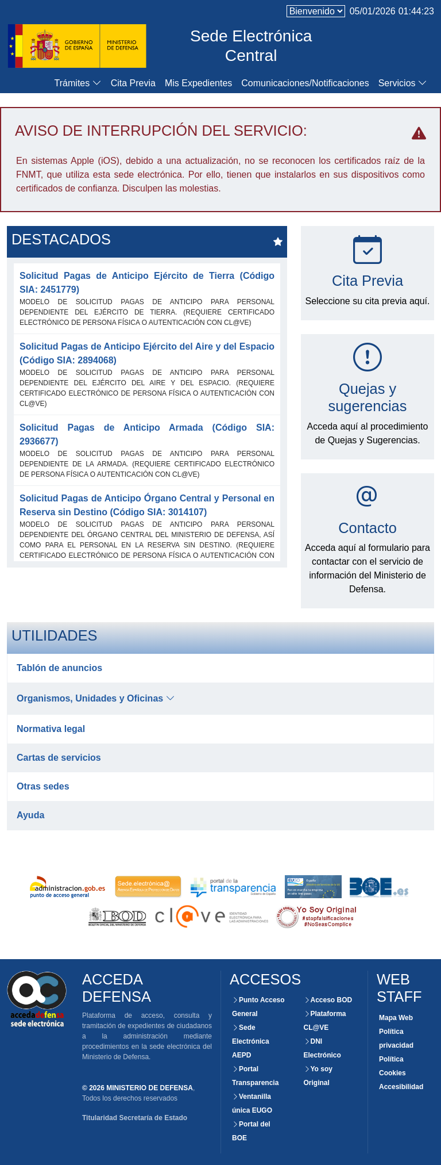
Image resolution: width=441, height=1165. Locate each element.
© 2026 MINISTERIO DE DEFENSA (137, 1088)
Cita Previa (133, 83)
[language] (316, 11)
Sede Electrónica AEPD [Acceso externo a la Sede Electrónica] (250, 1041)
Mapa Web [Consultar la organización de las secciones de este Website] (396, 1018)
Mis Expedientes (198, 83)
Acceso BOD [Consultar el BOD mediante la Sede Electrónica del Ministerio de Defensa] (328, 1000)
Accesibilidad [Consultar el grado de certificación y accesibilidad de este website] (401, 1087)
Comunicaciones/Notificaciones (305, 83)
